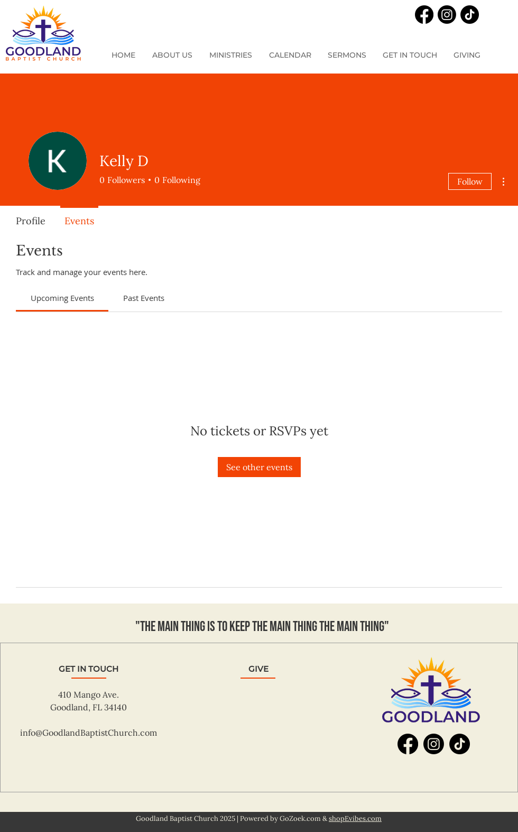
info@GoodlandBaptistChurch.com (88, 732)
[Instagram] (447, 14)
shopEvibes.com (355, 818)
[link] (62, 297)
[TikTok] (469, 14)
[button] (231, 55)
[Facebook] (424, 14)
